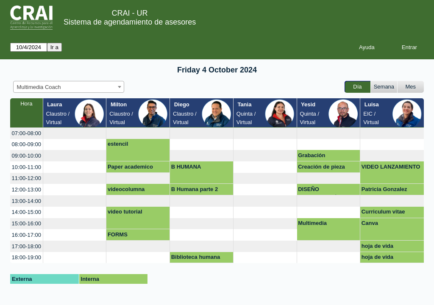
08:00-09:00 (26, 144)
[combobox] (68, 87)
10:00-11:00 (26, 167)
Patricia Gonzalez (384, 189)
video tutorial (125, 211)
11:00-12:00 (26, 178)
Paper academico (130, 167)
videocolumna (126, 189)
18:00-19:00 (26, 257)
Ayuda (367, 47)
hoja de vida (377, 246)
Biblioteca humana (195, 257)
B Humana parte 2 (194, 189)
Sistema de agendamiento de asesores (130, 22)
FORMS (118, 234)
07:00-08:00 (26, 133)
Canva (370, 223)
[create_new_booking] (74, 133)
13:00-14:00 (26, 201)
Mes (411, 86)
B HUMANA (186, 167)
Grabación (311, 155)
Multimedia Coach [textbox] (39, 87)
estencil (118, 144)
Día (357, 86)
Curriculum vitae (383, 211)
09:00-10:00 (26, 155)
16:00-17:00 (26, 235)
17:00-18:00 (26, 246)
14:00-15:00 (26, 212)
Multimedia (312, 223)
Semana (384, 86)
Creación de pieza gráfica (321, 168)
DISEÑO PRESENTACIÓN (319, 190)
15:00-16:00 (26, 223)
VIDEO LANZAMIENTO (391, 167)
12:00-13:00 (26, 189)
